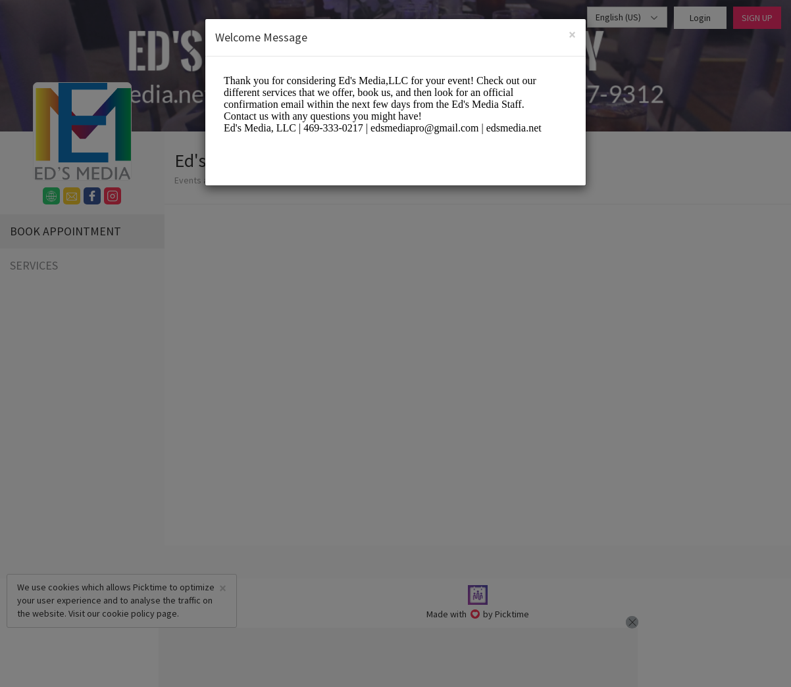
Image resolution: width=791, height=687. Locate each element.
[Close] (572, 36)
